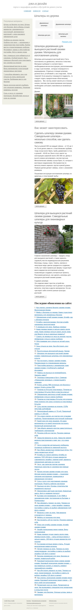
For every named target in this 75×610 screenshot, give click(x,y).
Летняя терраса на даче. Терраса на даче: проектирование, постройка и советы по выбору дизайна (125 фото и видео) (52, 551)
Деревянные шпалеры (44, 24)
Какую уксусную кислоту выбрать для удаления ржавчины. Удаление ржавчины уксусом (17, 87)
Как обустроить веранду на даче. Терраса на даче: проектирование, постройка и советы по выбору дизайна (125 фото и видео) (52, 573)
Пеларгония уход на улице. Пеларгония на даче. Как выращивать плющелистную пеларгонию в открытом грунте (53, 587)
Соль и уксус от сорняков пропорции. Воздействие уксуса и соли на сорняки (16, 95)
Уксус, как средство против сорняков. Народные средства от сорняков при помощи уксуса (51, 467)
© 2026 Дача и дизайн (9, 600)
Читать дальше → (40, 121)
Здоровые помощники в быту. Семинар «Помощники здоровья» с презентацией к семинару (50, 380)
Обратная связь (53, 600)
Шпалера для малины (63, 35)
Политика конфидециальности (34, 603)
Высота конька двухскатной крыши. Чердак (53, 351)
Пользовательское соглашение (39, 600)
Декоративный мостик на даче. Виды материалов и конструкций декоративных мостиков (16, 68)
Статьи (45, 11)
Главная (27, 11)
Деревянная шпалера (63, 24)
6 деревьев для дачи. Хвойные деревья (51, 327)
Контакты (29, 600)
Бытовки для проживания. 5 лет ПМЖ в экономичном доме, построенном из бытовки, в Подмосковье (52, 498)
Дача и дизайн (37, 3)
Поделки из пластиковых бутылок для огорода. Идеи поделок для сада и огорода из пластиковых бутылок (53, 401)
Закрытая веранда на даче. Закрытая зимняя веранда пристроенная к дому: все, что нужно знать (52, 440)
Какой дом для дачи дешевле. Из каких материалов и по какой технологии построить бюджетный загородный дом (51, 423)
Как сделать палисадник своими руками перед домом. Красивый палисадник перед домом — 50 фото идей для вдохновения (53, 580)
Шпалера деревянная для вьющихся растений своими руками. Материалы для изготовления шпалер (49, 51)
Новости (36, 11)
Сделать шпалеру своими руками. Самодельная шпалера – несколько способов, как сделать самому (53, 138)
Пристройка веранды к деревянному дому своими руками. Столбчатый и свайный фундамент (51, 368)
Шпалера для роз (44, 35)
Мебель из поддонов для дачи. (48, 517)
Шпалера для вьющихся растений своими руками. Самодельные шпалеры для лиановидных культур (53, 218)
